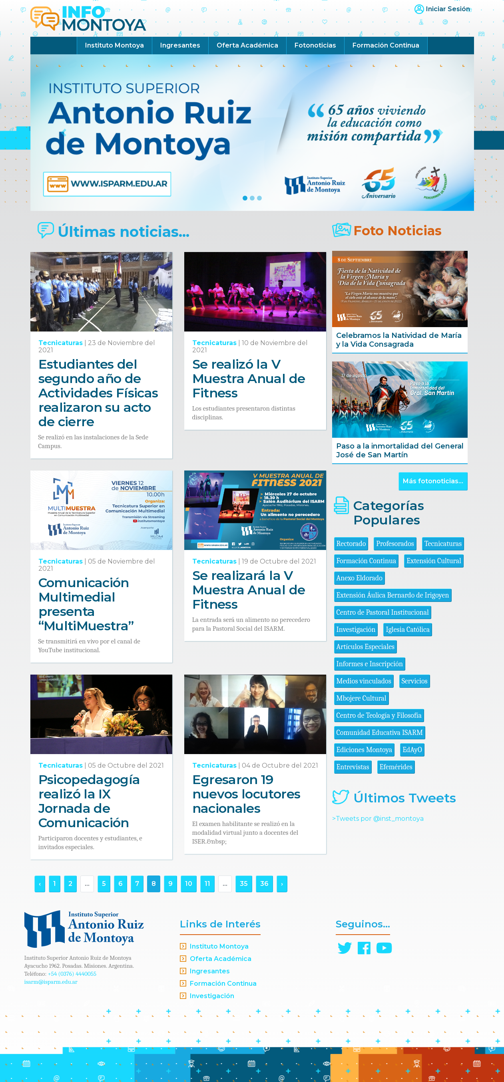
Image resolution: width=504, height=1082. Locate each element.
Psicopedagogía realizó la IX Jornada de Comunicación (89, 801)
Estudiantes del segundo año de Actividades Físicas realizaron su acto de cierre (98, 392)
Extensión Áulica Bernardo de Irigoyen (393, 595)
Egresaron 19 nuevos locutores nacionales (246, 794)
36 (264, 883)
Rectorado (351, 544)
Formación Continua (386, 45)
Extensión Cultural (433, 561)
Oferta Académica (247, 45)
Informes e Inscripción (370, 664)
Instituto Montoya (114, 45)
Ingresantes (180, 45)
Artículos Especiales (366, 647)
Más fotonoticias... (433, 481)
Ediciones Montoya (364, 750)
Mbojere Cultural (361, 698)
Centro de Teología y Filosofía (379, 715)
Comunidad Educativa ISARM (380, 733)
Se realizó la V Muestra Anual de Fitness (248, 378)
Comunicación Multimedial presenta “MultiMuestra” (86, 604)
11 (207, 883)
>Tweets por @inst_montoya (378, 818)
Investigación (356, 629)
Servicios (415, 681)
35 (244, 883)
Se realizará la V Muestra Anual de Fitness (248, 590)
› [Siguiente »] (282, 883)
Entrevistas (353, 767)
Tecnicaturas (60, 343)
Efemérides (396, 767)
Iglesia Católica (408, 629)
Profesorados (395, 544)
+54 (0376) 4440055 (72, 973)
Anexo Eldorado (359, 578)
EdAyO (412, 750)
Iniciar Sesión (448, 9)
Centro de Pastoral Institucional (383, 612)
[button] (63, 132)
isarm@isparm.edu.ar (51, 981)
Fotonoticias (315, 45)
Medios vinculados (364, 681)
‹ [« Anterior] (40, 883)
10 (188, 883)
